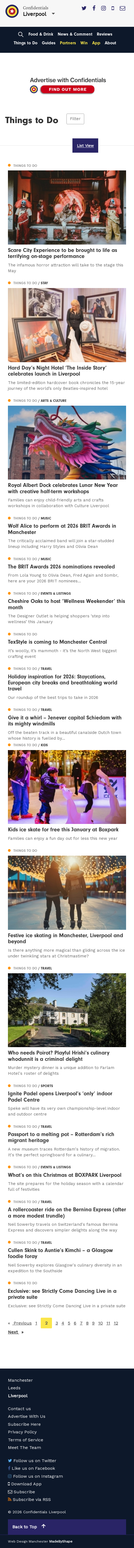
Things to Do (25, 42)
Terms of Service (25, 1439)
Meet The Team (24, 1447)
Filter (75, 119)
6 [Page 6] (75, 1323)
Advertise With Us (26, 1416)
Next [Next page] (16, 1332)
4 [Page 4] (63, 1323)
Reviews (104, 34)
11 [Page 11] (108, 1323)
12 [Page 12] (116, 1323)
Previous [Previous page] (22, 1323)
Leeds (14, 1387)
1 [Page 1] (36, 1323)
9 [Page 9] (93, 1323)
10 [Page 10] (100, 1323)
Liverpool (17, 1395)
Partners (68, 42)
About (110, 42)
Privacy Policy (22, 1431)
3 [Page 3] (57, 1323)
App (96, 42)
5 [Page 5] (69, 1323)
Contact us (19, 1408)
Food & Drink (40, 34)
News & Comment (75, 34)
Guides (49, 42)
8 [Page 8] (87, 1323)
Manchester (20, 1380)
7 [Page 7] (81, 1323)
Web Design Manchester (28, 1541)
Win (84, 42)
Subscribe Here (24, 1424)
